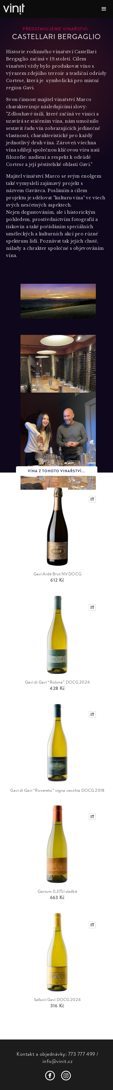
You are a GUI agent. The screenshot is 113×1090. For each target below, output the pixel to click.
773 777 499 (81, 1054)
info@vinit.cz (57, 1061)
